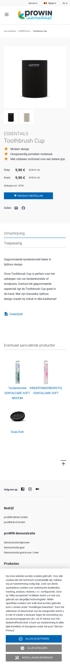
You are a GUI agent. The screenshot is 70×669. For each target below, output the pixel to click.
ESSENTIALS (24, 31)
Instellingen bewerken (34, 658)
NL (64, 3)
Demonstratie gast (14, 547)
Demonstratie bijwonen (17, 542)
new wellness (10, 31)
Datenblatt (13, 314)
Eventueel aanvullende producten (29, 345)
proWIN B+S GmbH (14, 522)
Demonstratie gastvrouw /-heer (21, 552)
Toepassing (13, 243)
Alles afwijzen (33, 648)
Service (32, 3)
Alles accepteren (33, 639)
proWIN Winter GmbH (16, 517)
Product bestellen (30, 195)
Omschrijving (14, 233)
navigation (7, 14)
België (51, 3)
